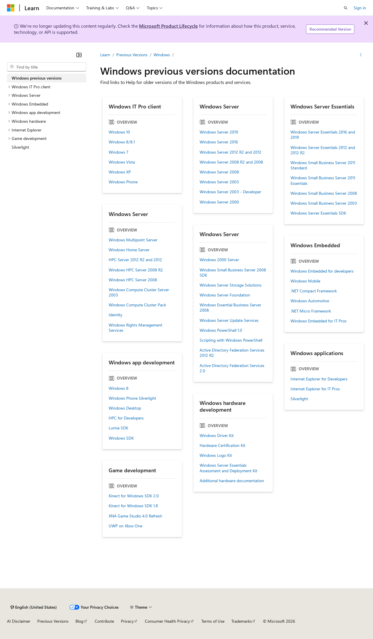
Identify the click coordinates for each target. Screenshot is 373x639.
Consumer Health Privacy (167, 621)
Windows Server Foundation (225, 295)
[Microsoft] (11, 8)
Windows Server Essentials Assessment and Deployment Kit (228, 468)
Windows (162, 54)
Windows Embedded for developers (322, 271)
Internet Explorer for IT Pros (315, 389)
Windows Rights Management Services (135, 327)
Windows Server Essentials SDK (318, 213)
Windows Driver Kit (217, 435)
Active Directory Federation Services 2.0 (232, 368)
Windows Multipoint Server (133, 240)
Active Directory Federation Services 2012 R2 (232, 352)
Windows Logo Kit (216, 455)
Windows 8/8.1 (122, 142)
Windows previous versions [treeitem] (36, 78)
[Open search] (345, 8)
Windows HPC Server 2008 (133, 279)
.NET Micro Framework (311, 311)
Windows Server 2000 (219, 202)
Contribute (104, 621)
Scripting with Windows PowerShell (231, 340)
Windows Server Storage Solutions (230, 285)
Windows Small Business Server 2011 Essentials (323, 180)
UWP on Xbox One (125, 526)
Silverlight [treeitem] (20, 147)
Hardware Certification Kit (222, 445)
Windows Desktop (125, 408)
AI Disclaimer (18, 621)
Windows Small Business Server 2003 (324, 203)
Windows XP (120, 172)
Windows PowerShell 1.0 (221, 330)
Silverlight (299, 398)
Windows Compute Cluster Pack (137, 305)
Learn (105, 54)
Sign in (360, 7)
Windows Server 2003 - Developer (230, 191)
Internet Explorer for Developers (319, 379)
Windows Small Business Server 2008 (324, 193)
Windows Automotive (310, 300)
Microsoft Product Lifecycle (168, 26)
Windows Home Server (129, 249)
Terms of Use (212, 621)
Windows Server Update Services (229, 320)
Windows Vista (122, 162)
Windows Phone (123, 182)
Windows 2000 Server (219, 259)
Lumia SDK (118, 428)
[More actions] (361, 54)
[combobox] (46, 67)
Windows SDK (121, 438)
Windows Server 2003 (219, 182)
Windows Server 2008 (219, 172)
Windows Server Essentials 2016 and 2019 (323, 134)
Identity (115, 314)
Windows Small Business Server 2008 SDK (233, 272)
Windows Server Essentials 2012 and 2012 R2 (323, 150)
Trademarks (241, 621)
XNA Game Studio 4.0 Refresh (135, 516)
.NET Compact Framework (314, 291)
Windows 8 (119, 388)
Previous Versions (131, 54)
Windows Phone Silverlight (132, 398)
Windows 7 (119, 152)
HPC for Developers (126, 418)
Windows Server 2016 (219, 142)
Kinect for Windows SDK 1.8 (133, 505)
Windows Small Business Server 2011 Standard (323, 165)
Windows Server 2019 (219, 132)
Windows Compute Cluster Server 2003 (139, 292)
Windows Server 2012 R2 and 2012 (230, 152)
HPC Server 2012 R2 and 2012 (135, 259)
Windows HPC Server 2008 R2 (136, 270)
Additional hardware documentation (232, 480)
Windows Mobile (305, 281)
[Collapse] (79, 55)
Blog (79, 621)
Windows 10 (119, 132)
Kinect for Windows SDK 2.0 (134, 495)
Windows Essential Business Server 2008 (230, 307)
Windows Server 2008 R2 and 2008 (231, 162)
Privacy (127, 621)
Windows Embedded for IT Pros (318, 321)
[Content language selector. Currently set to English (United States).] (33, 607)
